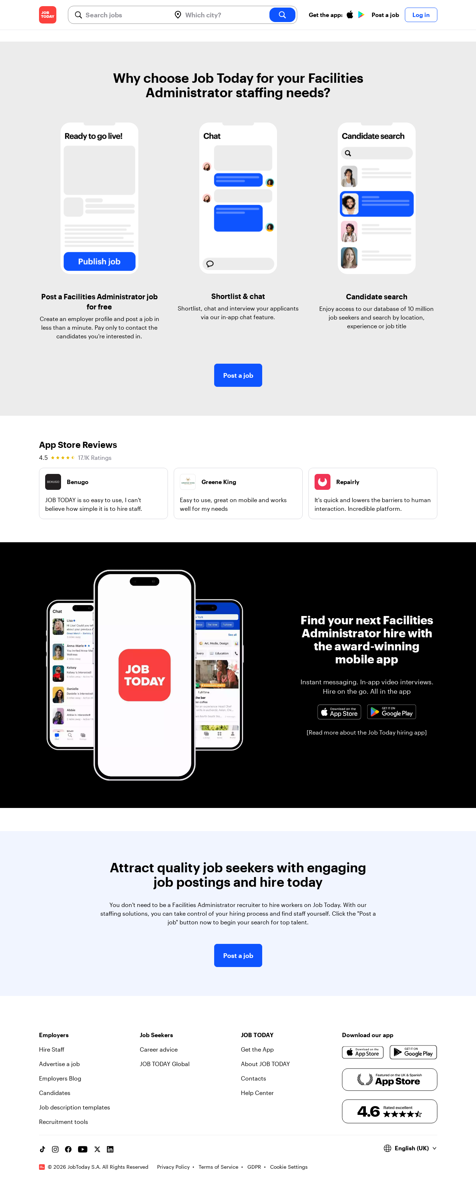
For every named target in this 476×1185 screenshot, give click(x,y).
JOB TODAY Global (165, 1063)
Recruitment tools (63, 1121)
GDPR (254, 1167)
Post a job (385, 14)
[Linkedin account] (110, 1149)
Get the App (257, 1049)
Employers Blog (60, 1078)
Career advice (159, 1049)
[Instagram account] (55, 1149)
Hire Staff (51, 1049)
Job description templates (74, 1107)
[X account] (97, 1149)
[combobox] (125, 15)
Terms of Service (218, 1167)
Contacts (253, 1078)
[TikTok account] (42, 1149)
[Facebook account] (68, 1149)
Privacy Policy (173, 1167)
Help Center (257, 1092)
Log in (421, 14)
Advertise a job (59, 1063)
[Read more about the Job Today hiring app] (367, 732)
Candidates (54, 1092)
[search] (282, 15)
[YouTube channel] (82, 1149)
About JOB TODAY (265, 1063)
